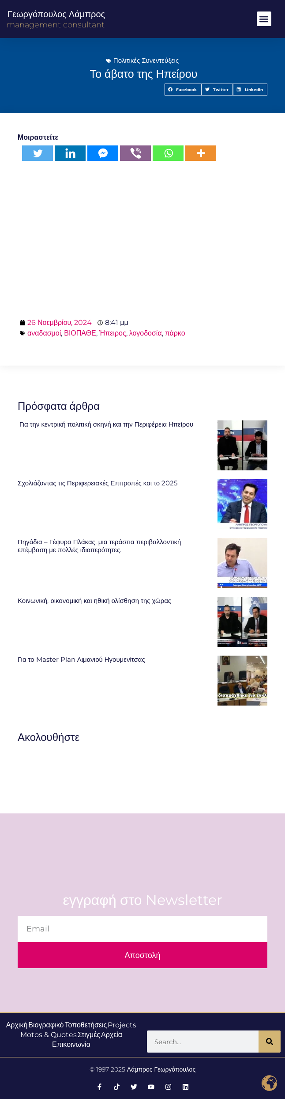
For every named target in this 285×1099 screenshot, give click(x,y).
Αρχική (17, 1025)
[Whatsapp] (168, 153)
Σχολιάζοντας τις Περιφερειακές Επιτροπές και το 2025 (97, 483)
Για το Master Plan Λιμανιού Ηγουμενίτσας (81, 659)
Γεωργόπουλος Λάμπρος (56, 14)
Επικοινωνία (71, 1044)
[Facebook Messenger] (102, 153)
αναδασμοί (44, 333)
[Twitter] (37, 153)
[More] (200, 153)
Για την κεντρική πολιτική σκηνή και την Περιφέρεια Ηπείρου (105, 424)
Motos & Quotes (48, 1034)
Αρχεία (111, 1034)
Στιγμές (89, 1034)
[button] (264, 18)
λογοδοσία (145, 333)
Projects (122, 1025)
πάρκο (175, 333)
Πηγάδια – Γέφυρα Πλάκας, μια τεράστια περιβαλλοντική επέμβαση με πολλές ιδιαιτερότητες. (99, 546)
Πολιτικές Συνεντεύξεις (146, 60)
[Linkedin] (70, 153)
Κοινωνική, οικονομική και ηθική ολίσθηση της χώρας (94, 600)
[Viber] (135, 153)
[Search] (270, 1041)
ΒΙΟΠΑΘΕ (80, 333)
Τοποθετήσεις (85, 1025)
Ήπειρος (112, 333)
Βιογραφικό (46, 1025)
